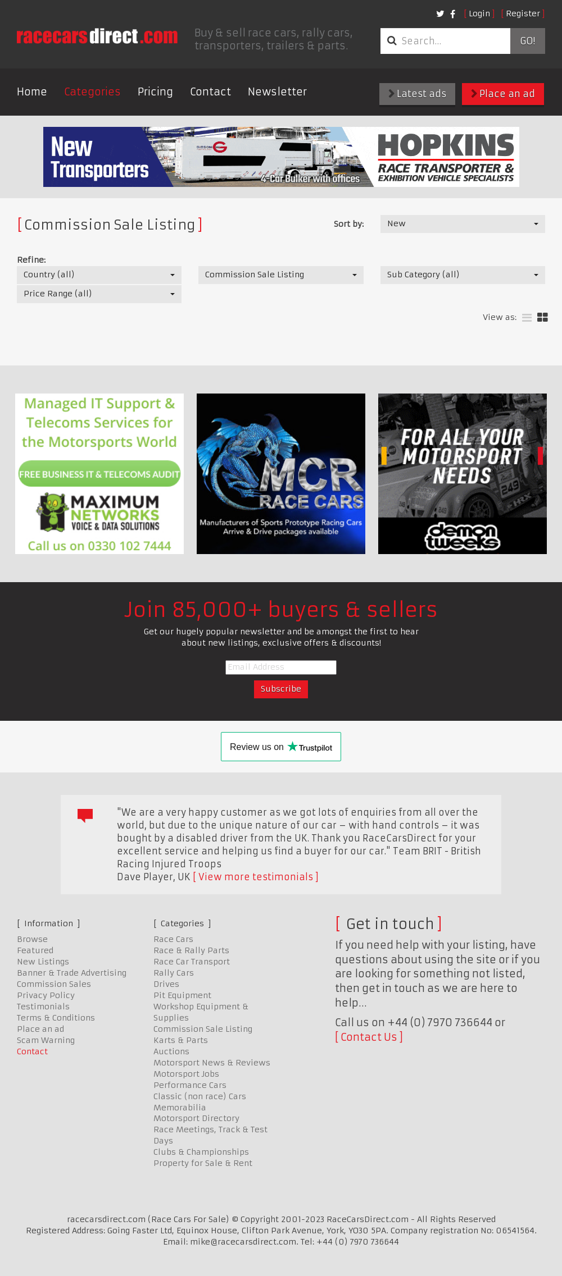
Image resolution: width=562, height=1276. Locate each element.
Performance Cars (189, 1085)
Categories (92, 91)
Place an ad (503, 93)
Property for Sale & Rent (202, 1163)
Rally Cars (173, 973)
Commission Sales (54, 984)
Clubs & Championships (201, 1152)
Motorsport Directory (196, 1118)
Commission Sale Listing (202, 1029)
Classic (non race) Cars (199, 1096)
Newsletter (277, 91)
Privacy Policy (46, 995)
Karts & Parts (180, 1040)
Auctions (171, 1051)
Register (523, 13)
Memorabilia (179, 1108)
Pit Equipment (182, 995)
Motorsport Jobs (186, 1074)
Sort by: (349, 224)
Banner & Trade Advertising (71, 973)
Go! (527, 41)
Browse (32, 939)
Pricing (155, 91)
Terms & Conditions (56, 1018)
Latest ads (417, 93)
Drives (166, 984)
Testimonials (43, 1006)
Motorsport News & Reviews (211, 1063)
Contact (210, 91)
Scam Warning (46, 1040)
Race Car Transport (191, 962)
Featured (35, 950)
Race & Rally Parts (191, 950)
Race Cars (173, 939)
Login (479, 13)
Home (32, 91)
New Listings (43, 962)
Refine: (31, 260)
